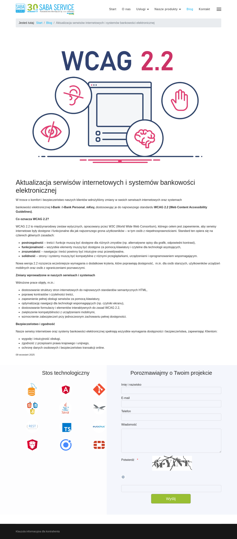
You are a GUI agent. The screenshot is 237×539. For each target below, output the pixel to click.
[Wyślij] (171, 499)
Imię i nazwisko (131, 384)
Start (112, 9)
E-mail (125, 397)
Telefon (126, 411)
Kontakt (204, 9)
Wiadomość (129, 424)
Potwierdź (128, 459)
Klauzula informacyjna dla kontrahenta (38, 531)
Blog (190, 9)
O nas (126, 9)
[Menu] (219, 9)
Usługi (141, 9)
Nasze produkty (166, 9)
